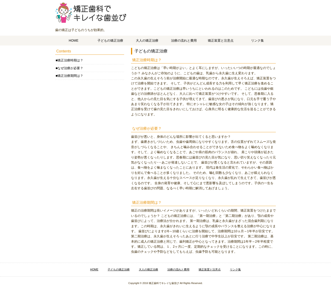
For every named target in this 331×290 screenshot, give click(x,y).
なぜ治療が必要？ (70, 68)
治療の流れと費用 (184, 40)
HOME (73, 40)
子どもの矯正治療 (110, 40)
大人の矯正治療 (147, 40)
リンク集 (257, 40)
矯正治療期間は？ (70, 76)
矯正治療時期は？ (70, 60)
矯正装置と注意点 (221, 40)
